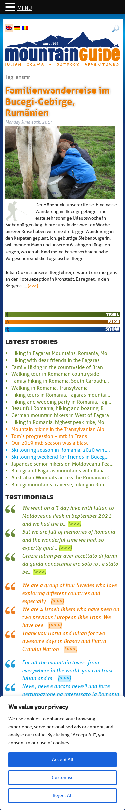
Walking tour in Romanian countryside (55, 374)
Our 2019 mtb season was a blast (49, 443)
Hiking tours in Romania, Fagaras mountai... (60, 395)
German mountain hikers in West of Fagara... (62, 415)
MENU (24, 8)
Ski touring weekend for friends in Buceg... (60, 457)
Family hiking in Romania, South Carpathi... (60, 381)
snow (112, 328)
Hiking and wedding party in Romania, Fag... (61, 402)
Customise (63, 777)
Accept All (62, 759)
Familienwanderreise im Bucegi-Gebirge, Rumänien (57, 100)
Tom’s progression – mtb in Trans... (51, 436)
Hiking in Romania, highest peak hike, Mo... (59, 422)
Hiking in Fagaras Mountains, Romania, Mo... (61, 353)
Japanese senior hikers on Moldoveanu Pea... (62, 464)
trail (112, 314)
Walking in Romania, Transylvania (49, 388)
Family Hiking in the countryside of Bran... (59, 367)
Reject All (63, 795)
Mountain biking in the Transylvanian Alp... (59, 429)
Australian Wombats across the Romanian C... (62, 477)
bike (113, 321)
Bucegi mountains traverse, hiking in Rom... (60, 484)
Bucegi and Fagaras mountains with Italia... (60, 470)
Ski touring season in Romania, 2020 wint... (60, 450)
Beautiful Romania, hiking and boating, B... (59, 408)
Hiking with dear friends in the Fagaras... (57, 360)
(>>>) (33, 286)
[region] (62, 753)
